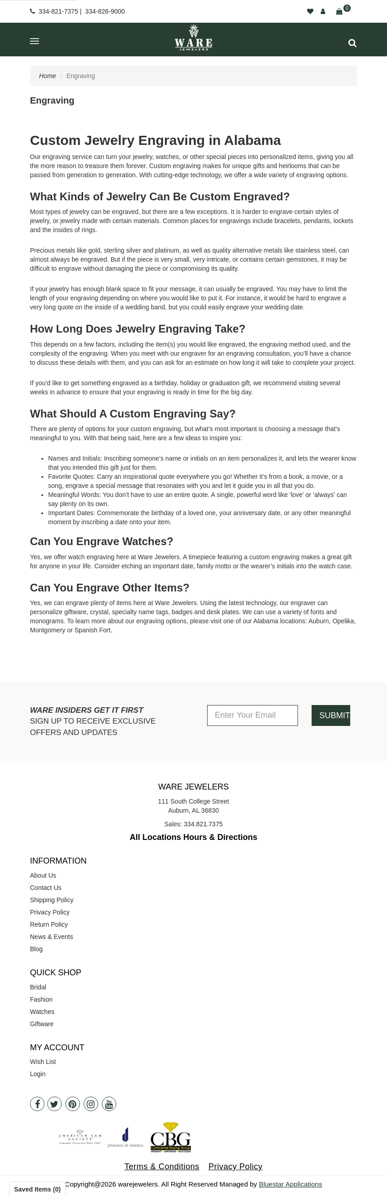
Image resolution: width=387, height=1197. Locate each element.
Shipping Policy (52, 900)
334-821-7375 (58, 11)
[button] (352, 43)
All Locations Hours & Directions (193, 837)
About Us (43, 875)
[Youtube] (109, 1104)
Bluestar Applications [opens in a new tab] (290, 1184)
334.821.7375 (203, 824)
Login (37, 1074)
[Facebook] (37, 1104)
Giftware (42, 1024)
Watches (42, 1011)
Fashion (41, 999)
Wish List (43, 1061)
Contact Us (45, 887)
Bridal (38, 987)
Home (47, 75)
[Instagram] (91, 1104)
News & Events (51, 936)
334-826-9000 (105, 11)
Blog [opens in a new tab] (36, 949)
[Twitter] (54, 1104)
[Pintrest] (72, 1104)
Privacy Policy (49, 912)
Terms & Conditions (161, 1166)
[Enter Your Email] (252, 715)
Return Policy (49, 924)
